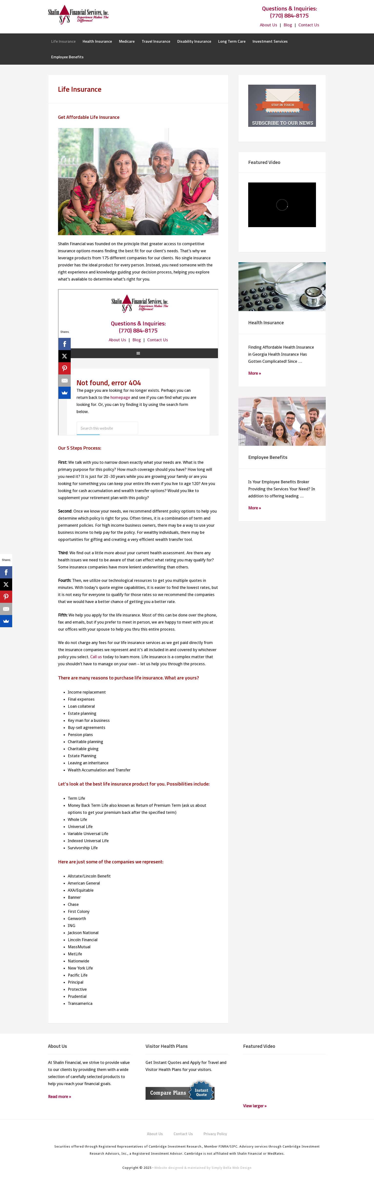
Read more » (59, 1096)
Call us (96, 656)
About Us (268, 24)
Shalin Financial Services (87, 14)
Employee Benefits (267, 457)
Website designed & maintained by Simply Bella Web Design (203, 1168)
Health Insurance (266, 322)
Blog (288, 24)
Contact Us (308, 24)
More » (254, 373)
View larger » (254, 1105)
